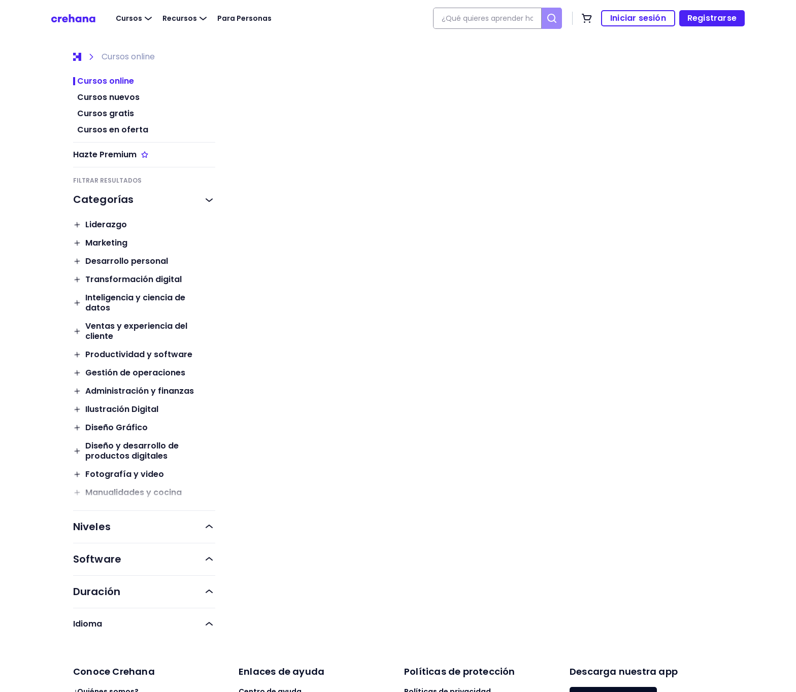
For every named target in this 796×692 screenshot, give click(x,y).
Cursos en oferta (112, 130)
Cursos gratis (105, 114)
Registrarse (712, 18)
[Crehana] (73, 18)
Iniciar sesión (638, 18)
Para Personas (244, 18)
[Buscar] (552, 18)
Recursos (185, 18)
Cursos (135, 18)
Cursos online (128, 57)
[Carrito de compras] (587, 18)
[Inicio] (77, 57)
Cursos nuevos (108, 97)
